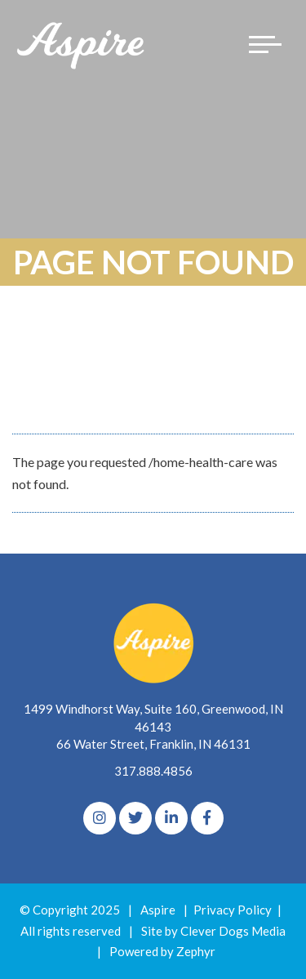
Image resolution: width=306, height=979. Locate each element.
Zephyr (195, 951)
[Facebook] (207, 818)
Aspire (157, 909)
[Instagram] (99, 818)
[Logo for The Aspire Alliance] (81, 44)
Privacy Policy (232, 909)
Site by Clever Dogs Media (213, 930)
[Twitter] (135, 818)
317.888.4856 (153, 770)
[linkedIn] (171, 818)
